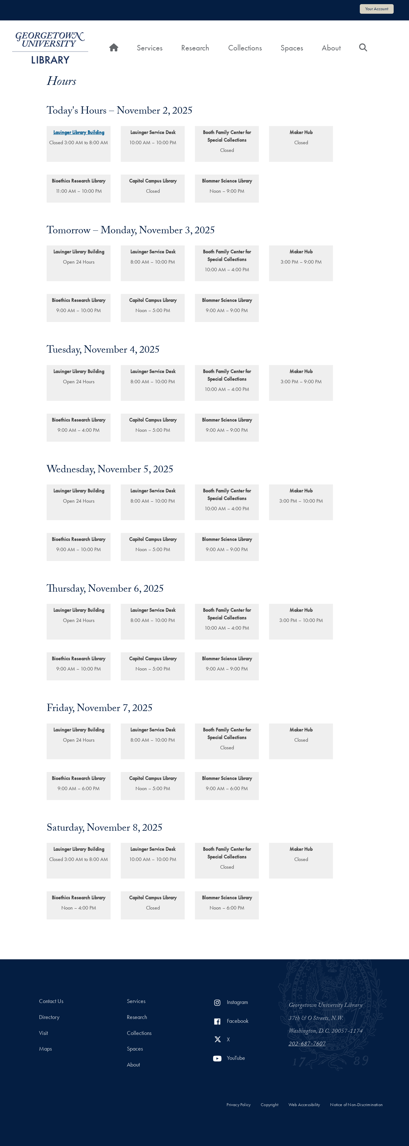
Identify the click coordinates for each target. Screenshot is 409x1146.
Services (150, 47)
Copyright (269, 1104)
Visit (43, 1033)
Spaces (292, 47)
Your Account (376, 8)
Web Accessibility (304, 1104)
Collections (245, 47)
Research (195, 47)
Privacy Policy (239, 1104)
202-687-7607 (307, 1044)
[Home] (114, 47)
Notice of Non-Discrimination (356, 1104)
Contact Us (51, 1001)
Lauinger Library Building (78, 132)
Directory (49, 1017)
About (331, 47)
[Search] (363, 47)
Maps (45, 1048)
